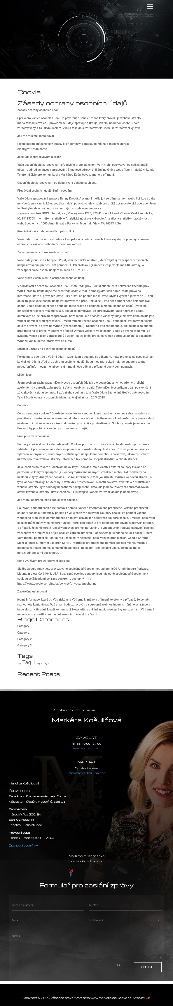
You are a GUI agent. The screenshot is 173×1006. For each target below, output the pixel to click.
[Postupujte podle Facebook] (70, 874)
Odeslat (147, 967)
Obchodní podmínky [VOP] (23, 845)
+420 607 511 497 (86, 748)
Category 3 (24, 645)
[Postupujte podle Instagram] (70, 870)
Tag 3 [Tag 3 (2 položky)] (46, 663)
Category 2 (24, 639)
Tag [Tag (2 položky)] (19, 663)
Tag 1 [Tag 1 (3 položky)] (28, 662)
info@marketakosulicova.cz (86, 772)
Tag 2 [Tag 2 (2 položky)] (39, 663)
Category (23, 626)
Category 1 (24, 632)
